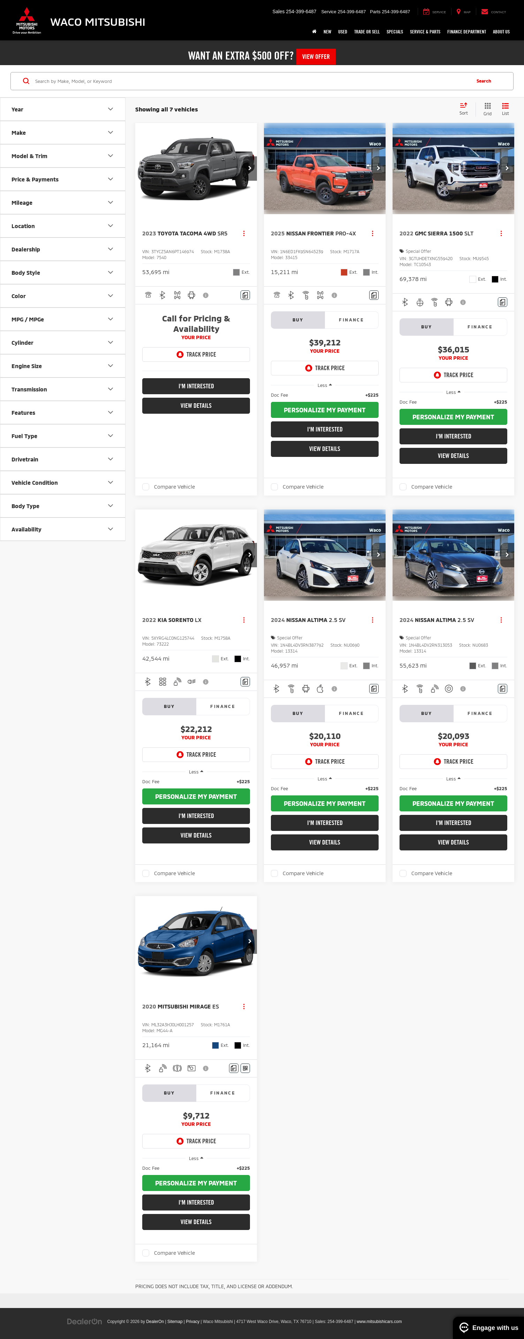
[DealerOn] (84, 1321)
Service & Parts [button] (425, 31)
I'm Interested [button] (196, 386)
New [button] (327, 31)
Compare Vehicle (174, 486)
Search (484, 81)
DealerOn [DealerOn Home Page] (155, 1321)
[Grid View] (486, 109)
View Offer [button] (316, 56)
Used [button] (342, 31)
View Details (196, 405)
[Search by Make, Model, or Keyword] (252, 81)
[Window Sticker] (245, 1068)
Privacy (192, 1321)
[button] (250, 168)
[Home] (314, 31)
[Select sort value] (466, 109)
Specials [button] (395, 31)
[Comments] (245, 295)
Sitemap (175, 1321)
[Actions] (244, 233)
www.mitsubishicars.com (379, 1321)
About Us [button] (501, 31)
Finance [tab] (351, 319)
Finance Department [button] (466, 31)
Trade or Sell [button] (367, 31)
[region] (325, 394)
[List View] (505, 109)
